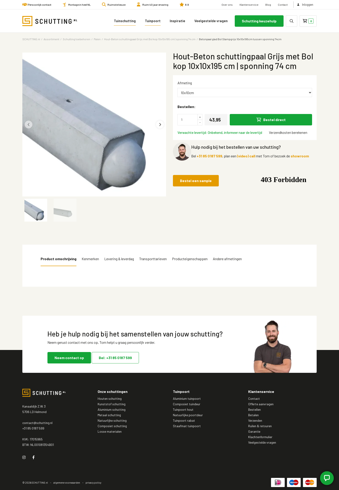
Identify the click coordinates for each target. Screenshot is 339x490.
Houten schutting (110, 398)
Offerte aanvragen (261, 404)
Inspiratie (177, 21)
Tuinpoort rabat (184, 420)
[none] (291, 21)
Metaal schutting (109, 415)
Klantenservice (249, 4)
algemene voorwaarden (66, 482)
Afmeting (184, 83)
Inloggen (305, 4)
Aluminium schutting (111, 409)
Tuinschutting (125, 21)
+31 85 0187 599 (209, 156)
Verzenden (255, 420)
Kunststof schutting (111, 404)
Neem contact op (69, 357)
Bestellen (254, 409)
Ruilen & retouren (260, 426)
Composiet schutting (112, 426)
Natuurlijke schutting (112, 420)
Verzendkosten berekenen (288, 132)
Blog (268, 4)
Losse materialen (110, 431)
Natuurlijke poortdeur (188, 415)
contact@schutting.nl (37, 423)
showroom (300, 156)
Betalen (253, 415)
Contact (283, 4)
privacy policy (93, 482)
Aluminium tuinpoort (187, 398)
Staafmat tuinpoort (187, 426)
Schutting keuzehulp (259, 21)
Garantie (254, 431)
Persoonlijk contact (39, 4)
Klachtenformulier (260, 437)
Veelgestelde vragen (211, 21)
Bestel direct (271, 119)
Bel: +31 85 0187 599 (115, 357)
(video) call (246, 156)
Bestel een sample (196, 180)
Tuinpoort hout (183, 409)
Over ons (227, 4)
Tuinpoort (153, 21)
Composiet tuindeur (186, 404)
